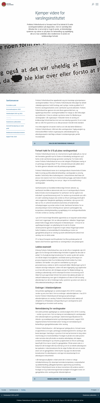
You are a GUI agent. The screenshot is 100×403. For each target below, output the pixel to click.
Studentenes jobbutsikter (91, 395)
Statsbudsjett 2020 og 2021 (10, 395)
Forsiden (3, 390)
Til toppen (95, 390)
